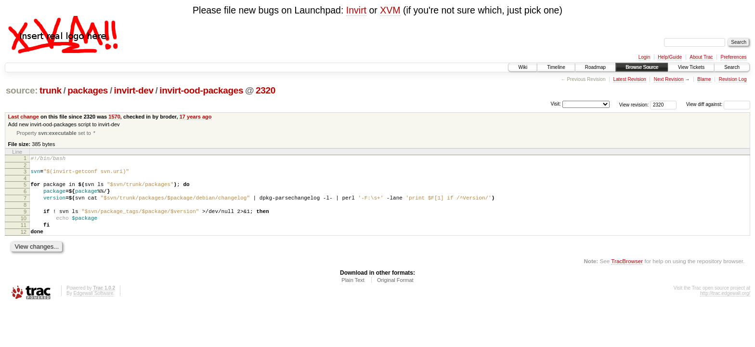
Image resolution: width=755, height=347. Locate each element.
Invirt (356, 10)
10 (23, 229)
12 (23, 246)
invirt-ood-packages (201, 90)
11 (23, 237)
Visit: (555, 104)
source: (22, 90)
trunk (50, 90)
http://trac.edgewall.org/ (725, 308)
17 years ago (196, 117)
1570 (114, 117)
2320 (265, 90)
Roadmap (595, 67)
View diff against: (718, 104)
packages (87, 90)
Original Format (395, 295)
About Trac (701, 57)
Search (732, 67)
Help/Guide (670, 57)
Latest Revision (629, 79)
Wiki (522, 67)
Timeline (556, 67)
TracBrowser (627, 276)
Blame (704, 79)
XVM (390, 10)
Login (644, 57)
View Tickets (691, 67)
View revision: (634, 104)
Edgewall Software (93, 308)
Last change (23, 117)
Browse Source (641, 67)
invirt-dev (134, 90)
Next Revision (669, 79)
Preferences (734, 57)
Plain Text (352, 295)
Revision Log (733, 79)
